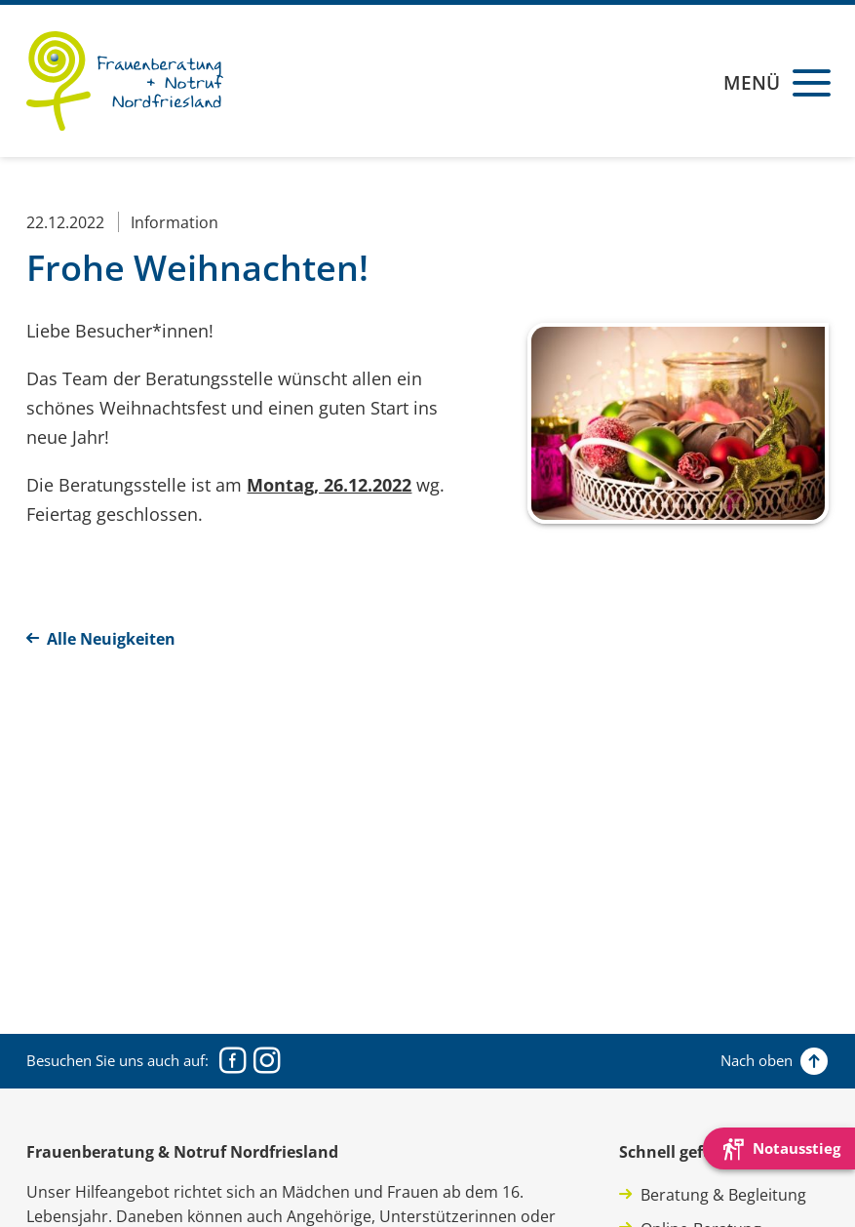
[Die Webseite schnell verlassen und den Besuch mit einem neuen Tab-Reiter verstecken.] (779, 1148)
